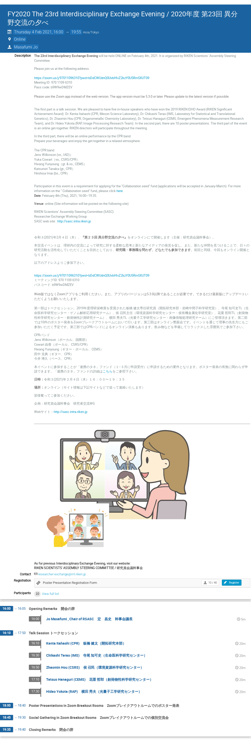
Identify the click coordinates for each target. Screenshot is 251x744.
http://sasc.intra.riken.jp (74, 221)
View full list (50, 594)
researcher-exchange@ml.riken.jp (62, 574)
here (119, 191)
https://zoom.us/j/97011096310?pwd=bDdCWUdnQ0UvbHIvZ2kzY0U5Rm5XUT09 (91, 78)
